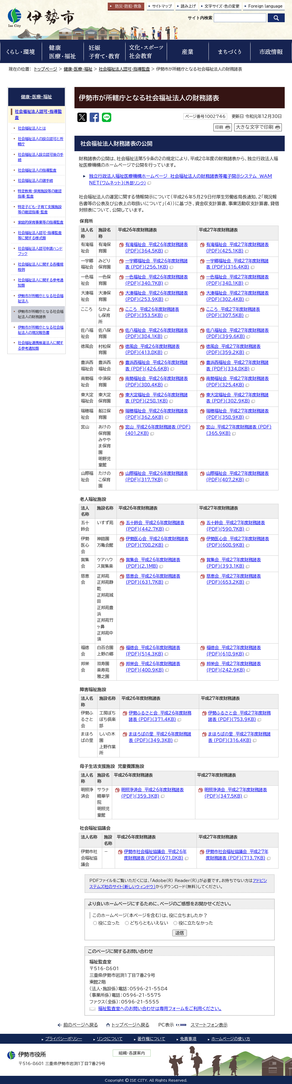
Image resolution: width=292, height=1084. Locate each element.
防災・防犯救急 (128, 6)
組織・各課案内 (132, 1053)
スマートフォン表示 (209, 1025)
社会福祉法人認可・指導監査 (124, 69)
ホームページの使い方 (230, 1039)
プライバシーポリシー (63, 1039)
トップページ (45, 69)
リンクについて (110, 1039)
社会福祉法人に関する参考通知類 (40, 282)
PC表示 (166, 1025)
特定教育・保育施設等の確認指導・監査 (40, 193)
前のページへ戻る (80, 1025)
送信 (179, 933)
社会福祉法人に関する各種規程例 (40, 266)
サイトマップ (162, 6)
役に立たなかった (195, 923)
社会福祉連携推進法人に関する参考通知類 (40, 345)
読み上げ (188, 6)
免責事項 (188, 1039)
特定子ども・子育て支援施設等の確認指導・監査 (40, 209)
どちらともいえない (149, 923)
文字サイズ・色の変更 (222, 6)
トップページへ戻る (131, 1025)
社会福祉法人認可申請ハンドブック (40, 251)
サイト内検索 (200, 17)
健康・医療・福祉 (78, 69)
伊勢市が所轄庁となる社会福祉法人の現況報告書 (40, 329)
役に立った (109, 923)
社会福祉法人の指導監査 (37, 170)
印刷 (219, 127)
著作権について (151, 1039)
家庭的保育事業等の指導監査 (40, 222)
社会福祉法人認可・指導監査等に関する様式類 (40, 235)
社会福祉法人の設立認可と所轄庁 (40, 141)
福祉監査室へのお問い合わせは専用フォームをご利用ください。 (160, 1008)
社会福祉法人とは (32, 128)
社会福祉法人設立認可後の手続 (40, 157)
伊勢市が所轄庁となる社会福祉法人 (40, 298)
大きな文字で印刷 (254, 127)
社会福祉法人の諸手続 (35, 180)
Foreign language (265, 6)
